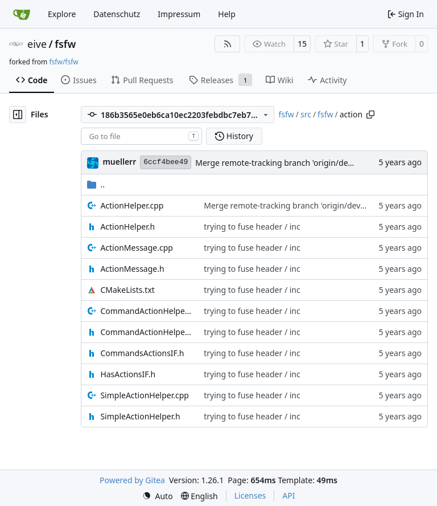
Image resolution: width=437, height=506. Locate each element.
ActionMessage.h (132, 268)
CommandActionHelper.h (146, 332)
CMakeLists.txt (127, 289)
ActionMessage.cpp (136, 247)
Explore (62, 14)
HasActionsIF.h (127, 374)
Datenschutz (116, 14)
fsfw (65, 44)
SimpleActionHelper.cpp (144, 395)
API (288, 495)
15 (302, 43)
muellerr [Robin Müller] (119, 161)
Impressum (179, 14)
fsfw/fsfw (63, 62)
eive (37, 44)
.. (96, 184)
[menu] (157, 496)
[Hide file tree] (17, 114)
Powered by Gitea (132, 480)
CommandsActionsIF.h (142, 353)
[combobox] (141, 136)
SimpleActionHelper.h (140, 416)
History (234, 135)
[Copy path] (370, 115)
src (305, 114)
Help (227, 14)
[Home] (22, 14)
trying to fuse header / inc (252, 226)
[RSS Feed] (228, 43)
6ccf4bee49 (165, 162)
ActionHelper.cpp (131, 205)
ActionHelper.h (127, 226)
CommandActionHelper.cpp (146, 310)
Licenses (250, 495)
